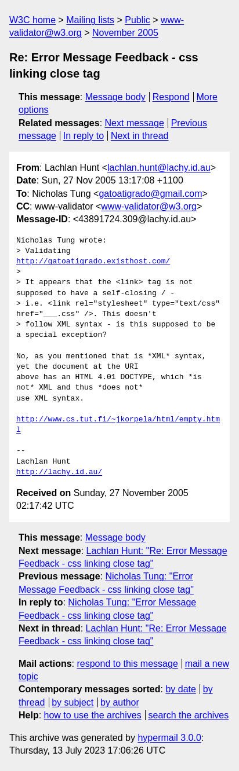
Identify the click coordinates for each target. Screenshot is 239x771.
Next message (134, 123)
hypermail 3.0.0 (169, 738)
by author (119, 702)
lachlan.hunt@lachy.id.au (159, 167)
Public (137, 20)
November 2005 (125, 33)
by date (180, 689)
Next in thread (140, 136)
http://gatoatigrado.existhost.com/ (93, 261)
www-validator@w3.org (149, 206)
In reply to (83, 136)
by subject (72, 702)
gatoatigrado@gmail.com (150, 194)
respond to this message (127, 664)
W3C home (32, 20)
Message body (115, 97)
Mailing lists (90, 20)
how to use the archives (93, 715)
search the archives (189, 715)
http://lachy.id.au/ (59, 472)
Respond (171, 97)
